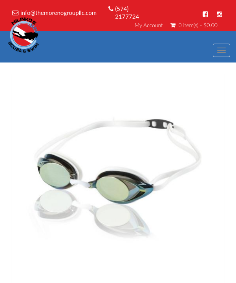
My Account (148, 25)
